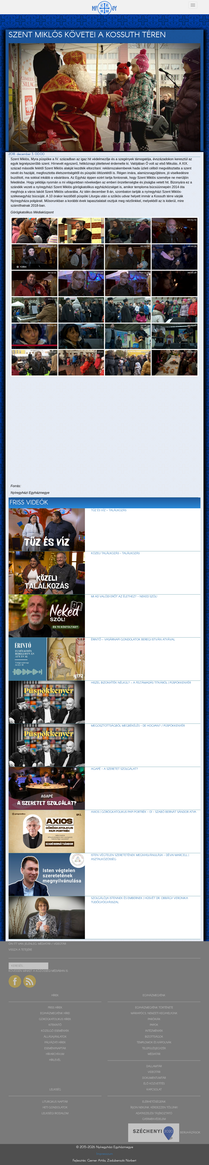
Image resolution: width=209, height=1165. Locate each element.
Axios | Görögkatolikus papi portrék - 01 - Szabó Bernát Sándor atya (143, 812)
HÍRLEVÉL (55, 1060)
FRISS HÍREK (55, 1008)
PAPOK (154, 1025)
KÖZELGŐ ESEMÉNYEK (55, 1031)
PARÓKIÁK (154, 1019)
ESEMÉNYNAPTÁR (55, 1048)
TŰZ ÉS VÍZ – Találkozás (108, 510)
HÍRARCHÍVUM (55, 1054)
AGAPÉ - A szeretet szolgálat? (114, 769)
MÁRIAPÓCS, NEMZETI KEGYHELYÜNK (154, 1013)
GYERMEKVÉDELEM (154, 1119)
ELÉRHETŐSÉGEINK (154, 1102)
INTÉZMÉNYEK (154, 1031)
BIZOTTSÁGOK (154, 1037)
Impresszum (104, 1154)
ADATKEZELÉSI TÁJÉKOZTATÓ (154, 1113)
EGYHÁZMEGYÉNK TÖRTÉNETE (154, 1008)
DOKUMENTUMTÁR (154, 1078)
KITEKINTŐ (55, 1025)
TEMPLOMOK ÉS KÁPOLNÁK (154, 1043)
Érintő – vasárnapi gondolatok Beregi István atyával (133, 640)
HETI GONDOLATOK (55, 1108)
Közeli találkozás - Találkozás (115, 553)
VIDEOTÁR (59, 944)
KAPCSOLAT (154, 1090)
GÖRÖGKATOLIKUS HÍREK (55, 1019)
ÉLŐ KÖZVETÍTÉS (154, 1084)
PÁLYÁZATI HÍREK (55, 1043)
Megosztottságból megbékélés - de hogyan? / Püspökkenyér (138, 726)
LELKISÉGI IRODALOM (55, 1113)
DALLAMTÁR (154, 1066)
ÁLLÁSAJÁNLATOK (55, 1037)
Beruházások (190, 1132)
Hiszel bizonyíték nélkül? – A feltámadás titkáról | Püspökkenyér (141, 683)
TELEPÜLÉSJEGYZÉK (154, 1048)
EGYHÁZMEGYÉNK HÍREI (55, 1013)
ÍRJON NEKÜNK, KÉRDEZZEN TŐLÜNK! (154, 1108)
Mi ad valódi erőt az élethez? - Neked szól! (124, 597)
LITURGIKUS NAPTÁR (55, 1102)
